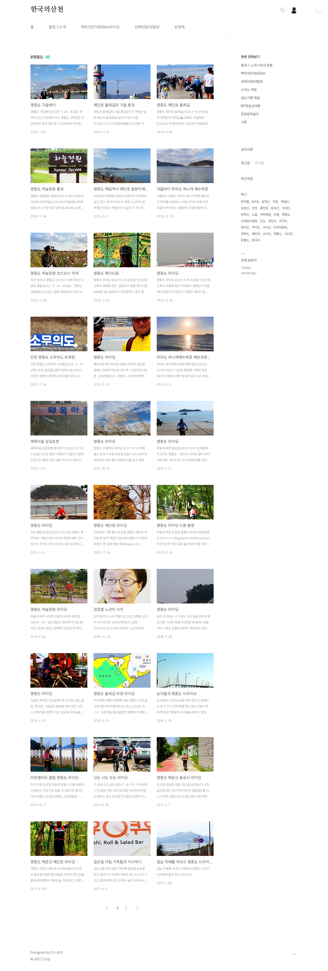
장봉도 (245, 240)
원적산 (245, 214)
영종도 (286, 214)
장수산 (275, 208)
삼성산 (245, 208)
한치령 (245, 202)
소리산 (267, 234)
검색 (282, 10)
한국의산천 (47, 9)
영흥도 (278, 234)
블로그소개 (57, 27)
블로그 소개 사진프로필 (257, 65)
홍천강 (264, 208)
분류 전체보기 (250, 57)
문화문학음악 (250, 114)
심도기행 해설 (250, 98)
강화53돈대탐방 (147, 27)
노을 (254, 214)
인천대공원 (280, 227)
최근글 (245, 163)
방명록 (180, 27)
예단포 (256, 234)
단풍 (276, 214)
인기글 (259, 163)
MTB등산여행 (250, 106)
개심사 (272, 221)
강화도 (245, 234)
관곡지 (256, 240)
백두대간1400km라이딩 (100, 27)
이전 (107, 908)
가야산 (286, 208)
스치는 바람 (249, 90)
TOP (294, 954)
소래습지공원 (249, 221)
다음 (137, 908)
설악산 (265, 202)
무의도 (256, 227)
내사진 (288, 234)
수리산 (267, 227)
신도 (262, 221)
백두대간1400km (253, 73)
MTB (255, 202)
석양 (275, 202)
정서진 (245, 227)
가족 (244, 122)
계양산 (284, 202)
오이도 (283, 221)
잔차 (254, 208)
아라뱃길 (265, 214)
